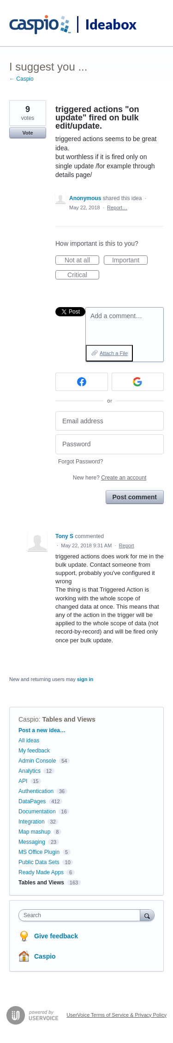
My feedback (34, 750)
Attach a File (114, 353)
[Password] (109, 444)
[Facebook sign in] (81, 382)
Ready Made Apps (41, 872)
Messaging (31, 842)
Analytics (29, 771)
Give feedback (56, 936)
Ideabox (111, 24)
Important (130, 260)
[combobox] (81, 915)
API (22, 781)
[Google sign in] (138, 382)
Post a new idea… (42, 730)
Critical (83, 275)
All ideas (28, 740)
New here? (109, 477)
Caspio (28, 719)
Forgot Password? (80, 461)
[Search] (147, 915)
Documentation (37, 811)
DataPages (32, 801)
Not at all (82, 260)
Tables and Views (68, 719)
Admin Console (37, 761)
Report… (117, 207)
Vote (27, 133)
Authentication (36, 791)
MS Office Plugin (39, 852)
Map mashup (34, 832)
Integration (31, 821)
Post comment (135, 497)
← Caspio (21, 79)
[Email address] (109, 421)
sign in (85, 679)
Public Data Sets (39, 862)
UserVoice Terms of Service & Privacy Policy (116, 1015)
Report (126, 545)
